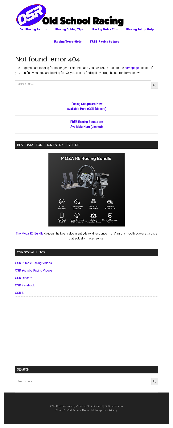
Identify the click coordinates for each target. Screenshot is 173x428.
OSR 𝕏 (19, 293)
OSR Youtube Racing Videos (33, 270)
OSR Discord (23, 278)
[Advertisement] (86, 329)
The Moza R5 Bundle (29, 233)
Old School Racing (86, 15)
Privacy (113, 410)
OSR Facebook (25, 285)
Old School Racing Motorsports (87, 410)
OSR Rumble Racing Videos (33, 263)
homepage (132, 68)
